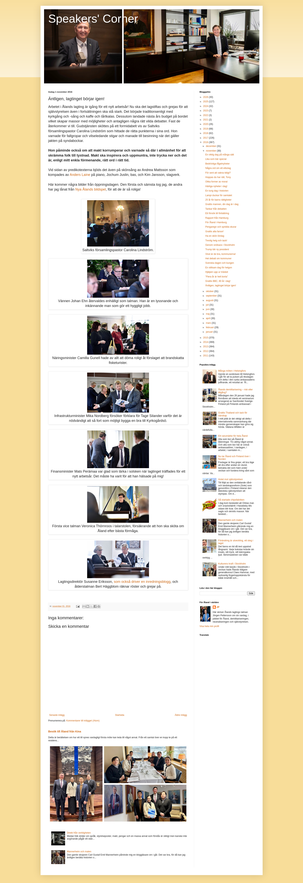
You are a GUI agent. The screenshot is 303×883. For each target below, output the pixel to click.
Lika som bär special (215, 159)
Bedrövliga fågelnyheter (217, 163)
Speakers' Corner (93, 18)
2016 (206, 142)
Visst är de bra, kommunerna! (220, 254)
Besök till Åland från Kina (64, 731)
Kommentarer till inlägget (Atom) (83, 720)
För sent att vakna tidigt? (218, 172)
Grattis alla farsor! (214, 231)
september (211, 295)
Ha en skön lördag (214, 236)
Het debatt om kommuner (218, 258)
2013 (206, 346)
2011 (206, 355)
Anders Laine (80, 175)
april (208, 318)
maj (208, 314)
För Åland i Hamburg (216, 222)
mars (209, 323)
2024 (206, 106)
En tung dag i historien (216, 190)
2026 (206, 97)
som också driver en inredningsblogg (142, 582)
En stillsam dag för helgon (218, 267)
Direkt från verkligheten (79, 832)
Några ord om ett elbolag (218, 168)
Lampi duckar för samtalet (218, 195)
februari (210, 327)
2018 (206, 133)
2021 (206, 119)
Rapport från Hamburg (216, 218)
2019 (206, 128)
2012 (206, 351)
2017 (206, 137)
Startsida (119, 715)
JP (218, 607)
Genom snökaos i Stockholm (220, 245)
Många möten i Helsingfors (232, 370)
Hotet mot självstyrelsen (230, 479)
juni (208, 309)
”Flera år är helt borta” (216, 276)
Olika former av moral (216, 181)
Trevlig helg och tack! (216, 240)
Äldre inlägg (181, 715)
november (211, 150)
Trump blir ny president (217, 249)
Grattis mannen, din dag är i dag (221, 204)
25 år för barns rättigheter (218, 199)
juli (207, 304)
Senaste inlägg (57, 715)
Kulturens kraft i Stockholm (232, 563)
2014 (206, 342)
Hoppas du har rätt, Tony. (218, 177)
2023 (206, 110)
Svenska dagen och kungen (219, 263)
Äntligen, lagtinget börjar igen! (220, 285)
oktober (210, 291)
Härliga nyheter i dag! (216, 186)
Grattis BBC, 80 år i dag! (217, 281)
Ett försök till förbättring (217, 213)
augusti (210, 300)
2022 (206, 115)
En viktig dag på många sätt (219, 154)
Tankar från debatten (215, 209)
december (211, 146)
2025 (206, 101)
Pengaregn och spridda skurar (220, 226)
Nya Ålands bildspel (90, 189)
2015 (206, 337)
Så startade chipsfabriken (231, 499)
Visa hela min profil (209, 626)
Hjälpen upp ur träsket (216, 272)
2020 (206, 124)
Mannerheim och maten (79, 851)
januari (209, 331)
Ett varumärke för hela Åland (233, 436)
